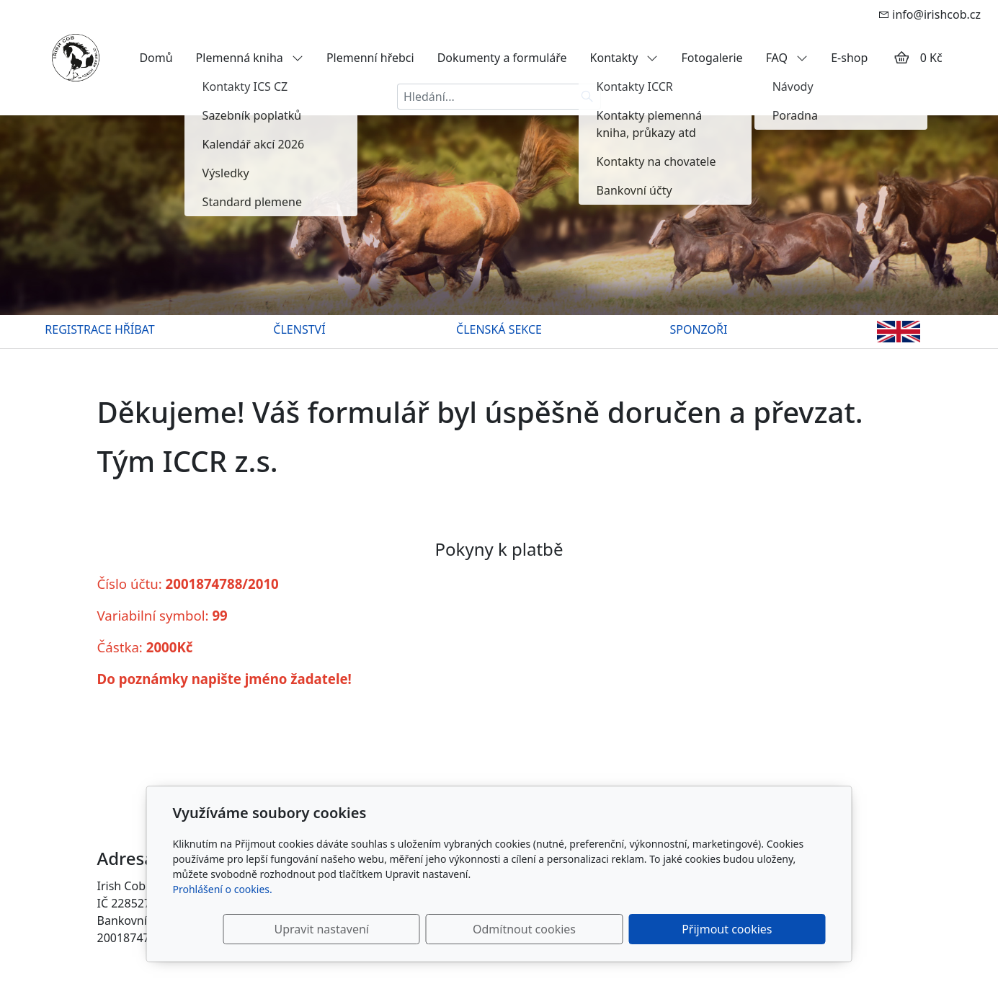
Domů (155, 58)
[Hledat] (587, 97)
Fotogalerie (711, 58)
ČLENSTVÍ (299, 329)
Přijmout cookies (756, 929)
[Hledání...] (485, 97)
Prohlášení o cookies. (222, 889)
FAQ (787, 58)
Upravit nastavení (468, 929)
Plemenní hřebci (370, 58)
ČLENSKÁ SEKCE (499, 329)
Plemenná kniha (249, 58)
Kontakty (624, 58)
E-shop (849, 58)
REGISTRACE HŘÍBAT (99, 329)
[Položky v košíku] (901, 58)
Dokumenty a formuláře (502, 58)
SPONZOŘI (699, 329)
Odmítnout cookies (612, 929)
